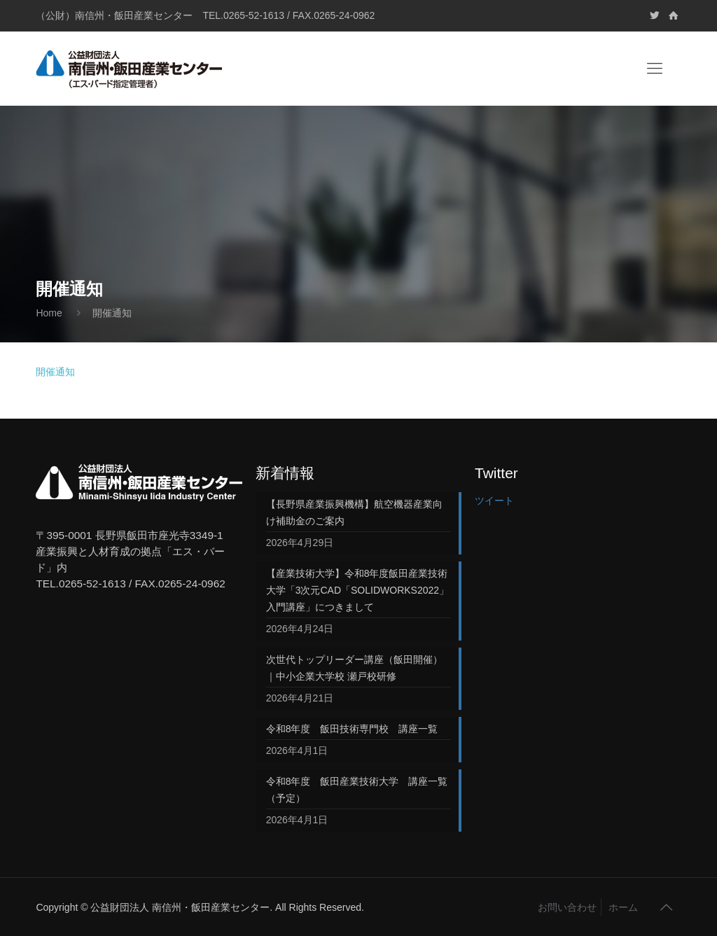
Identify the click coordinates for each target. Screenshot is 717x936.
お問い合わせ (567, 907)
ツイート (494, 500)
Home (49, 313)
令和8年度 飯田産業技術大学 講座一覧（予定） (357, 790)
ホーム (623, 907)
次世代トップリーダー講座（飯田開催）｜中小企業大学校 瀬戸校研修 (354, 668)
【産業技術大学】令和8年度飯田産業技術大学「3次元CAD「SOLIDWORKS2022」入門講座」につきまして (357, 590)
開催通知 (55, 371)
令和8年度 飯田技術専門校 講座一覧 (352, 728)
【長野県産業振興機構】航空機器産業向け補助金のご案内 (354, 512)
